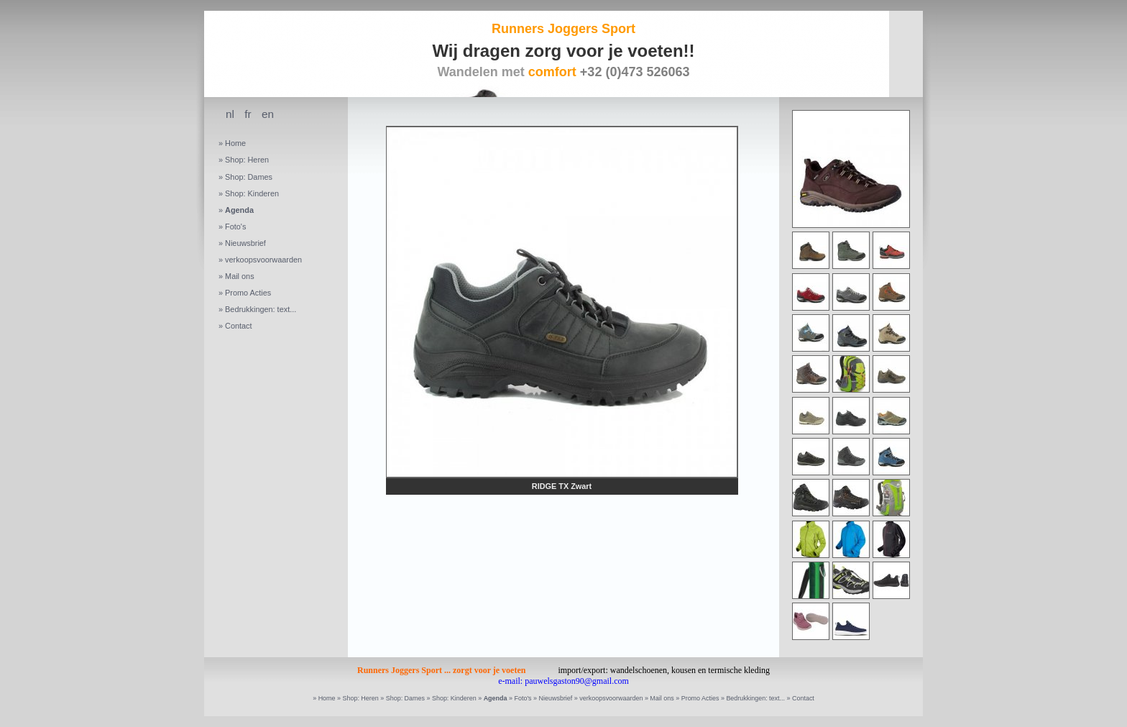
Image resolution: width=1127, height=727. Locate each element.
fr (247, 114)
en (268, 114)
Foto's (235, 226)
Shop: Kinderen (252, 193)
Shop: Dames (248, 177)
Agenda (239, 210)
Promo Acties (248, 292)
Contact (238, 325)
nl (230, 114)
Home (235, 143)
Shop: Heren (247, 159)
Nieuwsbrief (245, 243)
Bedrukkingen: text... (260, 309)
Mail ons (239, 276)
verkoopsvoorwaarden (263, 259)
